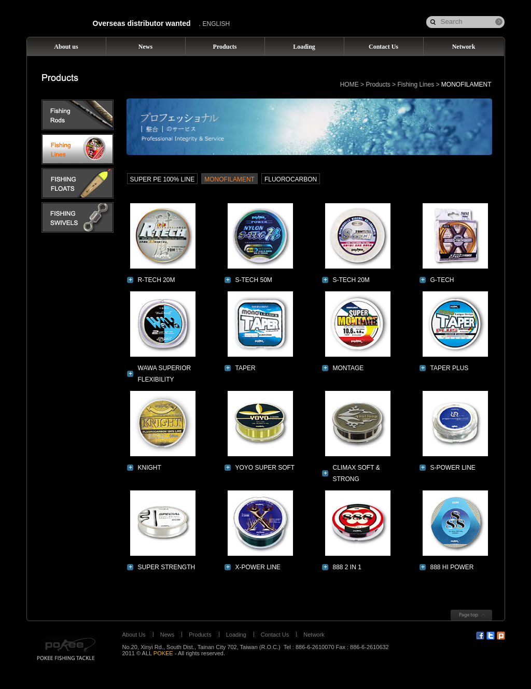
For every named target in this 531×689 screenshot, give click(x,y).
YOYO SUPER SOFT (265, 467)
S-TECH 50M (253, 280)
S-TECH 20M (351, 280)
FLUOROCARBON (290, 179)
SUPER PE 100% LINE (162, 179)
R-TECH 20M (156, 280)
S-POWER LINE (453, 467)
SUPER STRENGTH (166, 567)
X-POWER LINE (258, 567)
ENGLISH (216, 23)
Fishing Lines (415, 84)
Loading (236, 634)
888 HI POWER (452, 567)
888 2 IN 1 (347, 567)
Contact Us (275, 634)
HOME (349, 84)
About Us (134, 634)
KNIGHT (149, 467)
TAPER (245, 368)
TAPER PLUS (449, 368)
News (167, 634)
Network (313, 634)
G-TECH (442, 280)
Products (378, 84)
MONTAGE (348, 368)
